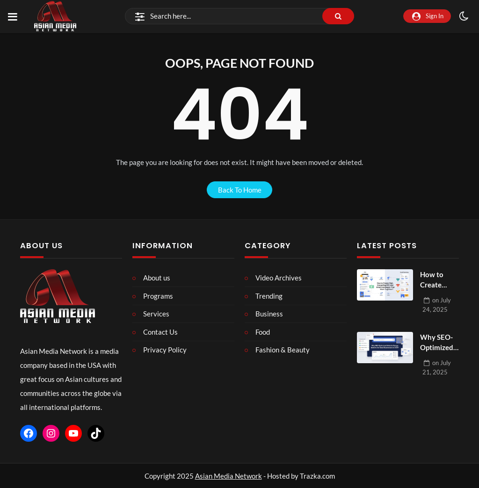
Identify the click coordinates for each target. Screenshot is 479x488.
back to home (239, 190)
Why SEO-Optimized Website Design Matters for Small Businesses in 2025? (438, 343)
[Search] (239, 16)
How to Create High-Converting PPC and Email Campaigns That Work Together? (438, 280)
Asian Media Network (228, 476)
